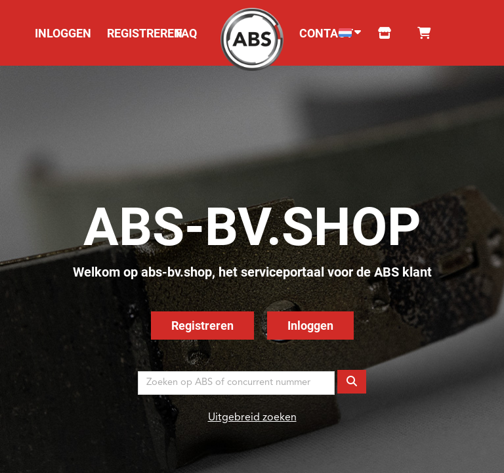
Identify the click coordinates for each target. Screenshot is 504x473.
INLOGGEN (63, 33)
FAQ (186, 33)
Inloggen (310, 325)
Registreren (202, 325)
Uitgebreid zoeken (252, 418)
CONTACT (326, 33)
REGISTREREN (144, 33)
